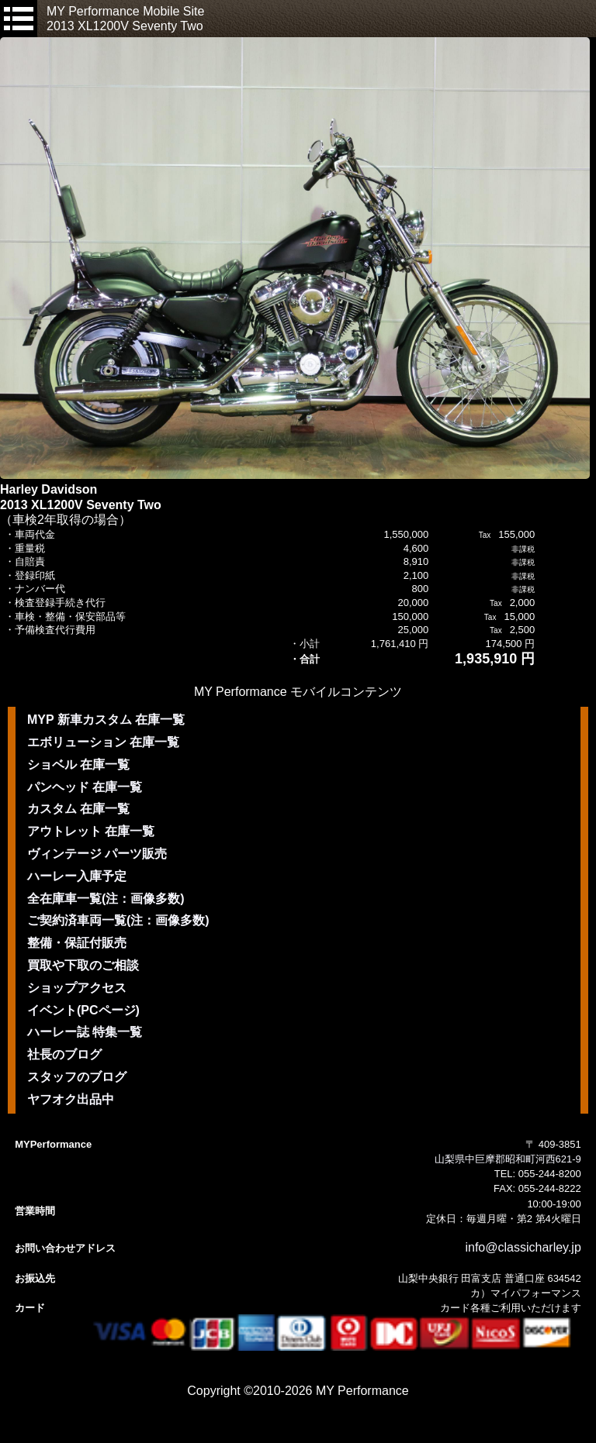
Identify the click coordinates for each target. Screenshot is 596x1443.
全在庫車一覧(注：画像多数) (106, 898)
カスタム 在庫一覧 (78, 808)
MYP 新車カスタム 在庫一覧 (106, 719)
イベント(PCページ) (83, 1010)
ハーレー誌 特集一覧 (84, 1031)
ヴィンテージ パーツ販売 (97, 853)
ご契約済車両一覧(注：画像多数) (118, 920)
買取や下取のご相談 (83, 965)
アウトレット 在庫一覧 (90, 831)
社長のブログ (64, 1054)
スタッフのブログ (76, 1076)
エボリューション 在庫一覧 (103, 742)
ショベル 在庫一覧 (78, 764)
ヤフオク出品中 (70, 1099)
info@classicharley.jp (522, 1247)
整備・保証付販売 (76, 942)
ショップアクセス (76, 987)
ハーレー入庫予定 (76, 876)
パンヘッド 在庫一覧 (84, 787)
